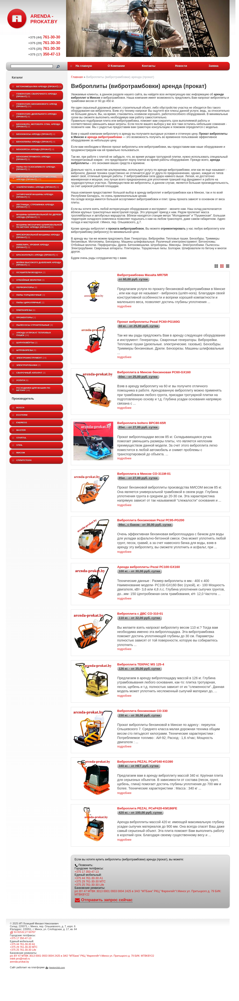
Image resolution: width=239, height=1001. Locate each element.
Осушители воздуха (30, 272)
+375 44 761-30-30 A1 (89, 912)
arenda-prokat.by (19, 996)
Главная (77, 77)
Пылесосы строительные (34, 325)
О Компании (116, 66)
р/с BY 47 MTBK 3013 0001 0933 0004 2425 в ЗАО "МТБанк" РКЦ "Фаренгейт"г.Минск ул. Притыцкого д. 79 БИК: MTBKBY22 (148, 927)
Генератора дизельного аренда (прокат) (36, 115)
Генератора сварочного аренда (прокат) (36, 95)
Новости (181, 66)
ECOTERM (21, 415)
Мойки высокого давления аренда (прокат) (38, 263)
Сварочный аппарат (30, 373)
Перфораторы (26, 287)
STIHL (19, 445)
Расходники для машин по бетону (33, 389)
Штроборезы (26, 350)
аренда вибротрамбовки (104, 137)
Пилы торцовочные (30, 295)
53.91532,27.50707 (25, 966)
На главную (84, 66)
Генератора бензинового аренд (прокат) (36, 105)
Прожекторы (26, 317)
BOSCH (20, 407)
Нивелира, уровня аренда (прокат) (32, 246)
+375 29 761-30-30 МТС (90, 916)
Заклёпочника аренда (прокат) (37, 187)
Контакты (148, 66)
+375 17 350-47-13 (87, 906)
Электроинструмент (31, 358)
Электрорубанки (28, 365)
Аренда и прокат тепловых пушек (33, 334)
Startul (21, 438)
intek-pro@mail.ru (20, 993)
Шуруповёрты (26, 342)
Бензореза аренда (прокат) (35, 149)
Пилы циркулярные (30, 302)
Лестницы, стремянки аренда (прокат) (35, 205)
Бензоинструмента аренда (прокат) (33, 158)
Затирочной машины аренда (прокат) (34, 195)
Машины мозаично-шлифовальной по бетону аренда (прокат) (39, 226)
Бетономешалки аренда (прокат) (39, 86)
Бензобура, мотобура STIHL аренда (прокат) (38, 125)
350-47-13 (44, 54)
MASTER (21, 430)
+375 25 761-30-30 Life (89, 919)
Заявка (213, 66)
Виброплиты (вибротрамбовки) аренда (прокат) (36, 178)
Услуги (22, 380)
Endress (21, 422)
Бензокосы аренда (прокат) (35, 134)
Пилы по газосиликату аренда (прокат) (35, 168)
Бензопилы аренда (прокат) (35, 142)
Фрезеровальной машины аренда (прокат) (38, 236)
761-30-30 (44, 37)
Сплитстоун (24, 460)
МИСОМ (20, 453)
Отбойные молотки (30, 280)
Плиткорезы (25, 310)
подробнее (124, 309)
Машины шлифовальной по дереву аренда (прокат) (39, 215)
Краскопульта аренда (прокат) (37, 255)
